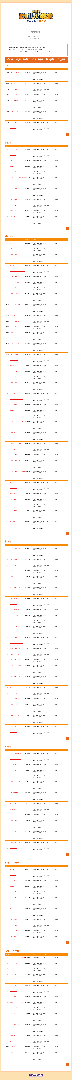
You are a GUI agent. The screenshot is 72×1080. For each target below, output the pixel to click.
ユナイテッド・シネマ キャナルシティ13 (17, 957)
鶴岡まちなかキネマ (13, 210)
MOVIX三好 (12, 687)
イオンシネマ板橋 (13, 254)
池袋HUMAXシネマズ (14, 248)
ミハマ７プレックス (13, 1057)
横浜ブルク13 (12, 315)
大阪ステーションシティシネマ (15, 759)
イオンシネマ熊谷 (13, 376)
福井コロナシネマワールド (15, 598)
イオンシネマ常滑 (13, 698)
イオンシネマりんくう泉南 (15, 781)
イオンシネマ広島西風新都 (15, 891)
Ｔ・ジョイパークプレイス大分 (15, 1024)
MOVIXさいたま (13, 365)
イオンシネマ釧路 (13, 122)
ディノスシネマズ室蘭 (14, 111)
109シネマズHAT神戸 (14, 792)
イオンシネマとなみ (13, 576)
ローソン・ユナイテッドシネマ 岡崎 (16, 643)
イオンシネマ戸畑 (13, 963)
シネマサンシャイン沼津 (14, 715)
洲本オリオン (12, 809)
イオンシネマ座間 (13, 337)
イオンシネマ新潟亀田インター (15, 548)
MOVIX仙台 (12, 166)
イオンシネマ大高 (13, 604)
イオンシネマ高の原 (13, 831)
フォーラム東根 (13, 205)
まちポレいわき (13, 221)
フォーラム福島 (13, 216)
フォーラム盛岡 (13, 155)
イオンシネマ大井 (13, 404)
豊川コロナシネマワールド (15, 676)
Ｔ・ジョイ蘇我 (13, 449)
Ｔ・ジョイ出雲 (13, 875)
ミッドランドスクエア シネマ (15, 620)
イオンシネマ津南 (13, 726)
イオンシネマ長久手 (13, 693)
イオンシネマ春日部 (13, 371)
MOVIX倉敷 (12, 886)
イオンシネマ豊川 (13, 670)
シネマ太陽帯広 (13, 128)
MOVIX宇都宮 (12, 493)
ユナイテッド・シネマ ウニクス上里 (16, 399)
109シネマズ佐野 (13, 504)
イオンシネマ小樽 (13, 89)
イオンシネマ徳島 (13, 919)
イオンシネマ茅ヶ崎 (13, 326)
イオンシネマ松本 (13, 565)
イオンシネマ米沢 (13, 199)
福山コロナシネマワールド (15, 897)
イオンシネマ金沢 (13, 581)
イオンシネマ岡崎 (13, 637)
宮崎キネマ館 (12, 1035)
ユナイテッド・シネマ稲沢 (15, 654)
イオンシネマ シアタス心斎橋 (15, 753)
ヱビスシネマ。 (13, 814)
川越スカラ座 (12, 432)
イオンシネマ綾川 (13, 925)
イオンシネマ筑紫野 (13, 985)
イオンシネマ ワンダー (14, 615)
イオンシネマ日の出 (13, 287)
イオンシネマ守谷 (13, 488)
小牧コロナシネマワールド (15, 659)
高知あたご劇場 (13, 936)
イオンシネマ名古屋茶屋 (14, 609)
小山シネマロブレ (13, 499)
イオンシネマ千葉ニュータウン (15, 460)
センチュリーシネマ (13, 626)
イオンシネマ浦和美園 (14, 360)
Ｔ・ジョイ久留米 (13, 974)
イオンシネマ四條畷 (13, 786)
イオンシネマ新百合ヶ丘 (14, 321)
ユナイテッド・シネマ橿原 (15, 842)
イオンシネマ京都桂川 (14, 820)
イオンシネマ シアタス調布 (15, 282)
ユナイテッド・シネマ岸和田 (15, 775)
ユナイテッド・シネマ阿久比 (15, 665)
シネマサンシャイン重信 (14, 930)
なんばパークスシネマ (14, 764)
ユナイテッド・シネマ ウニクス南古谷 (17, 421)
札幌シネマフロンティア (14, 72)
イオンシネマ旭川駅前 (14, 94)
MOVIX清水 (12, 709)
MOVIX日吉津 (12, 869)
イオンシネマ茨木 (13, 770)
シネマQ (11, 1052)
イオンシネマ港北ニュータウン (15, 304)
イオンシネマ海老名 (13, 332)
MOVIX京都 (12, 825)
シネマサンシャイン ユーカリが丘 (16, 443)
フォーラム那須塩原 (13, 510)
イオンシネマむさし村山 (14, 293)
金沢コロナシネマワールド (15, 587)
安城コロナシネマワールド (15, 648)
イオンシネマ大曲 (13, 188)
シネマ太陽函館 (13, 105)
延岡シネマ (12, 1041)
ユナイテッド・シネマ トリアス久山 (16, 1002)
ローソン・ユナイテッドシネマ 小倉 (16, 968)
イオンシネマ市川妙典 (14, 454)
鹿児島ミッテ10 (13, 1046)
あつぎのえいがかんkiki (14, 354)
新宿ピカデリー (13, 243)
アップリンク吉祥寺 (13, 276)
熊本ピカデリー (13, 1013)
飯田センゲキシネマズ (14, 570)
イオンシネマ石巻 (13, 171)
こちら (45, 51)
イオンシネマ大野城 (13, 991)
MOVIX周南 (12, 908)
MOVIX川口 (12, 410)
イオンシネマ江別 (13, 83)
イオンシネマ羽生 (13, 382)
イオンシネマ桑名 (13, 732)
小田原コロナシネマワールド (15, 343)
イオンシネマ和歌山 (13, 848)
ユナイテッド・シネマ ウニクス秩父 (16, 415)
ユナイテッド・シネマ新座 (15, 426)
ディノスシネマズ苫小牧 (14, 100)
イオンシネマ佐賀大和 (14, 1007)
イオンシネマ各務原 (13, 704)
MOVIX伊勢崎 (12, 521)
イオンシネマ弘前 (13, 149)
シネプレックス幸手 (13, 393)
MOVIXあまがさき (13, 803)
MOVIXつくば (12, 482)
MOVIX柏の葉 (12, 465)
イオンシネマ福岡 (13, 996)
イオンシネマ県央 (13, 559)
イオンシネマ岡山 (13, 880)
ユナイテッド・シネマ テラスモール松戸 (17, 471)
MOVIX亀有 (12, 265)
